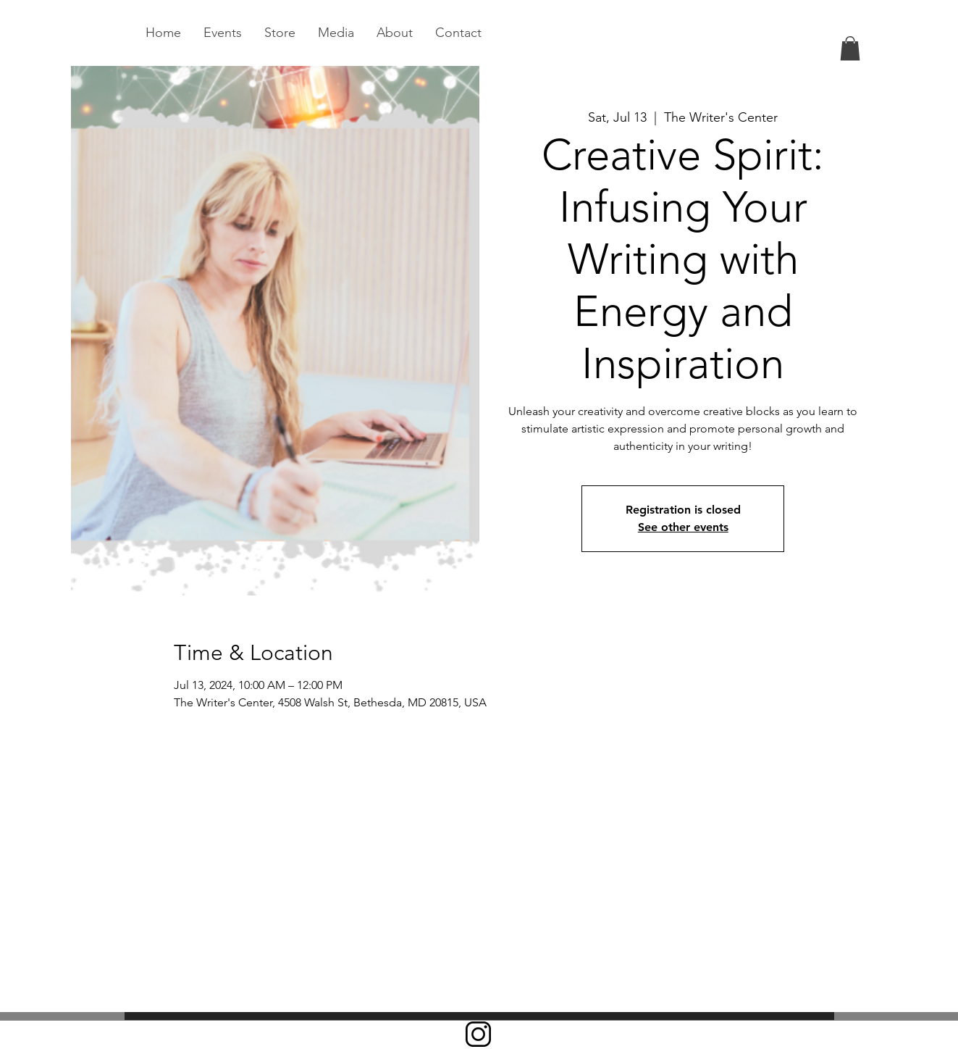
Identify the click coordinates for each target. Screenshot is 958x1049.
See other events (683, 527)
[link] (850, 48)
